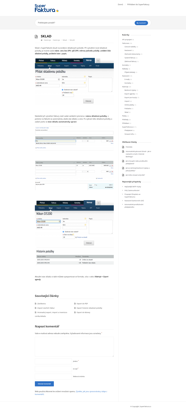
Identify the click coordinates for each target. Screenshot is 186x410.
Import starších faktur (46, 308)
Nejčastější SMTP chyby (133, 187)
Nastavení (128, 50)
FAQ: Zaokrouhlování (132, 190)
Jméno (76, 361)
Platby (124, 116)
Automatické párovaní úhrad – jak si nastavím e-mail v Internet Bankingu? (138, 154)
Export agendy (130, 94)
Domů (120, 4)
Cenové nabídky (130, 47)
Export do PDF (82, 303)
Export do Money (83, 312)
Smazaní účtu (129, 134)
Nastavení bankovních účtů (134, 201)
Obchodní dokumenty (132, 54)
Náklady (125, 69)
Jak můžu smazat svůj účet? (135, 175)
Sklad (65, 40)
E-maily (127, 79)
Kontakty (125, 65)
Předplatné (128, 130)
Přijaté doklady (130, 72)
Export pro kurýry (131, 97)
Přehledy (125, 119)
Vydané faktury (130, 58)
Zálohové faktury (131, 61)
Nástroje (47, 40)
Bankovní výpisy (130, 90)
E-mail (76, 369)
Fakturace (125, 43)
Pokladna (128, 108)
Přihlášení (125, 123)
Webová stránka (79, 376)
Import (127, 101)
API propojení (127, 39)
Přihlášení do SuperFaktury (138, 4)
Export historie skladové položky (89, 308)
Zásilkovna (41, 303)
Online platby (129, 105)
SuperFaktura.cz (128, 127)
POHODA (129, 147)
